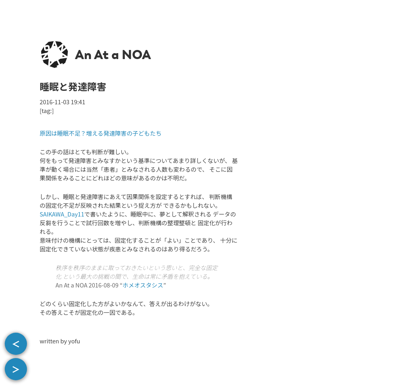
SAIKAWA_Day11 (62, 214)
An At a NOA (113, 54)
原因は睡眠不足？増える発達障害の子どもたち (100, 133)
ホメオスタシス (143, 285)
